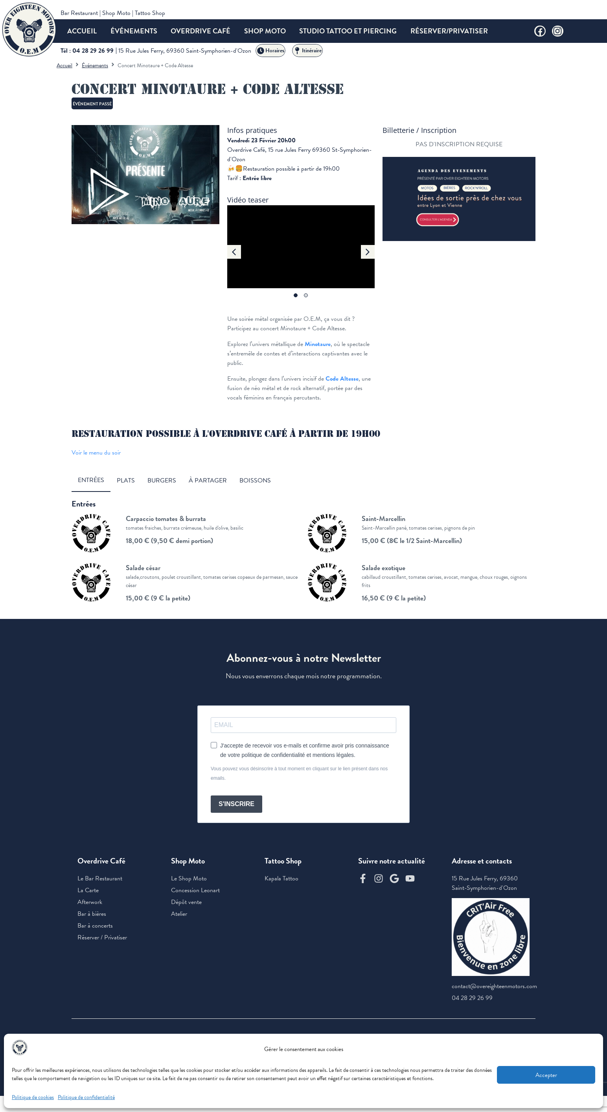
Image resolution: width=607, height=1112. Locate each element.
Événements (95, 65)
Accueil (64, 65)
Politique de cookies (33, 1097)
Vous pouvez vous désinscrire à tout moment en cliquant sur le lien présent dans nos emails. (299, 773)
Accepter (546, 1075)
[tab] (91, 480)
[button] (234, 252)
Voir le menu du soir (96, 452)
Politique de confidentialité (86, 1097)
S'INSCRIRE (236, 804)
